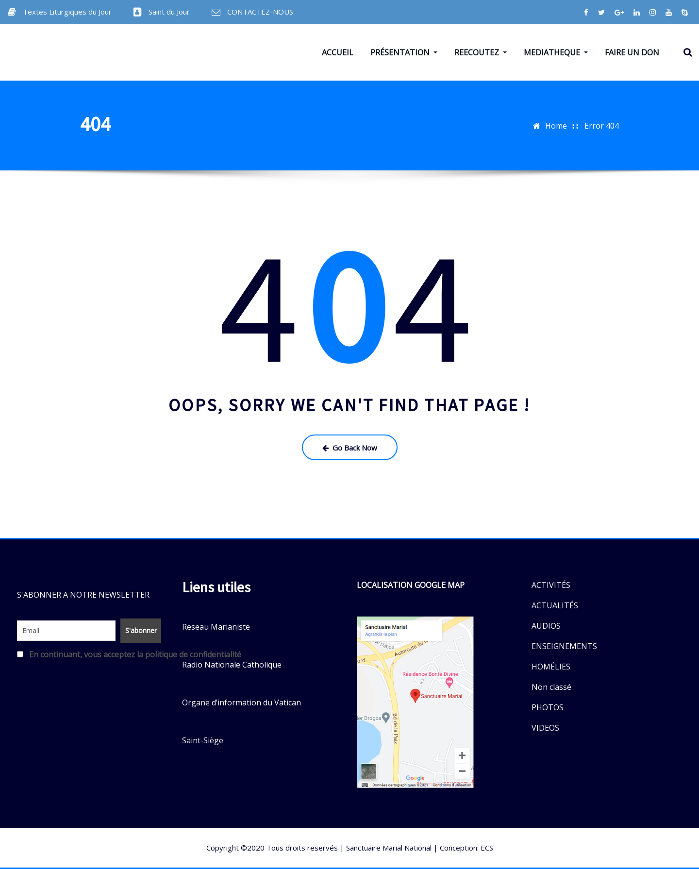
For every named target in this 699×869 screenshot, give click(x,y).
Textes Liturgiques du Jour (67, 12)
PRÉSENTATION (403, 52)
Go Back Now (349, 447)
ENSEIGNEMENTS (564, 646)
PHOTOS (548, 707)
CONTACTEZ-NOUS (260, 12)
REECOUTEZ (480, 52)
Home (556, 125)
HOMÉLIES (551, 666)
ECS (487, 847)
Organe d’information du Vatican (241, 702)
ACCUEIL (337, 52)
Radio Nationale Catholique (232, 664)
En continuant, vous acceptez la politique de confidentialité (87, 654)
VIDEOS (545, 727)
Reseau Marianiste (216, 626)
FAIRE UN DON (632, 52)
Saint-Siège (202, 740)
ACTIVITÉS (551, 585)
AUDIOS (546, 625)
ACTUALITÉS (555, 605)
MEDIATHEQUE (556, 52)
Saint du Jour (169, 12)
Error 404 (601, 125)
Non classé (551, 687)
